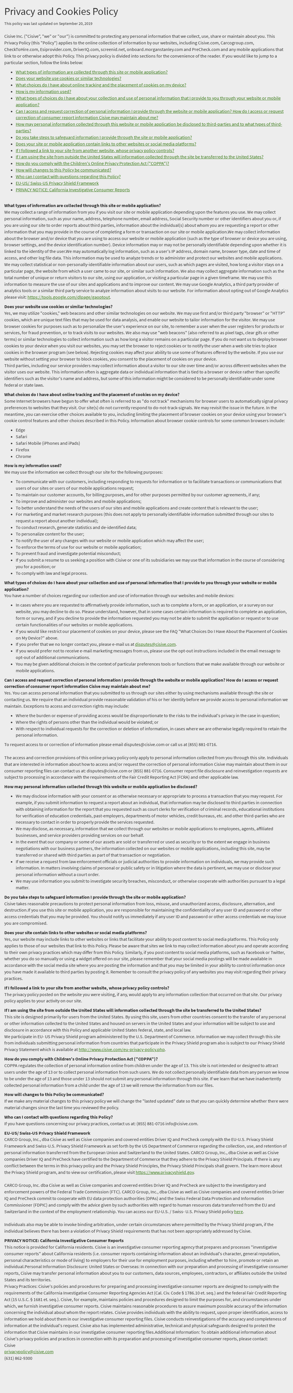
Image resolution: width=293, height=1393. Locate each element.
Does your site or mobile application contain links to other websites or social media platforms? (106, 144)
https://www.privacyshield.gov (165, 1172)
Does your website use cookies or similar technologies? (68, 78)
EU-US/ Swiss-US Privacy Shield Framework (57, 183)
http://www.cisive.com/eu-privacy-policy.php (122, 1049)
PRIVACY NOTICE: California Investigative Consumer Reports (73, 189)
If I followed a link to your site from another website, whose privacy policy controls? (95, 150)
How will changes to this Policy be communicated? (63, 170)
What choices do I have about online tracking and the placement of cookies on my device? (101, 85)
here (238, 1211)
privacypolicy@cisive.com (29, 1351)
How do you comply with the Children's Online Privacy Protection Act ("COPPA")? (92, 163)
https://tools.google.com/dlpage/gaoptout (68, 297)
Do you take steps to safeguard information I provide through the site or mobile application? (104, 137)
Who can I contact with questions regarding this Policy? (68, 176)
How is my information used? (43, 91)
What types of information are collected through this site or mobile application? (92, 72)
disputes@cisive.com (155, 644)
